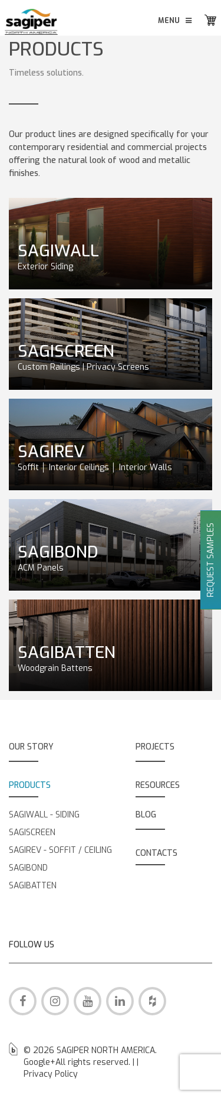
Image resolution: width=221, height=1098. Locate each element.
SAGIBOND (28, 868)
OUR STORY (31, 746)
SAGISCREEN (32, 832)
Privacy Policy (51, 1074)
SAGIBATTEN (33, 885)
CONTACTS (156, 853)
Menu (175, 20)
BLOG (146, 814)
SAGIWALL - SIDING (44, 814)
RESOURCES (158, 785)
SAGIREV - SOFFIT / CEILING (60, 850)
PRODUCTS (30, 785)
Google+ (39, 1062)
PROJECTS (155, 746)
